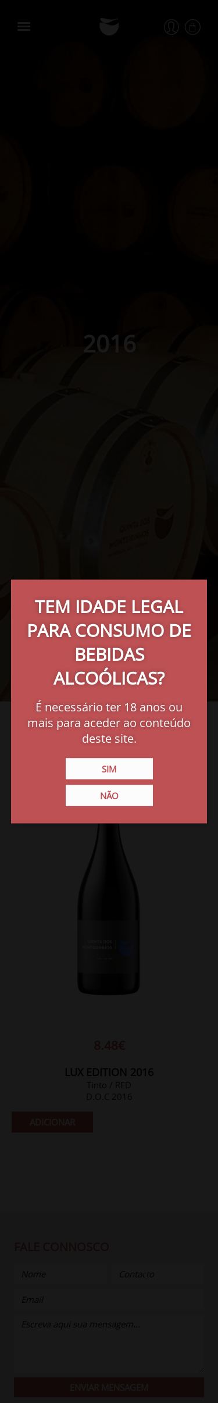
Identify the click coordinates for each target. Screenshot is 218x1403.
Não (109, 796)
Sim (109, 769)
